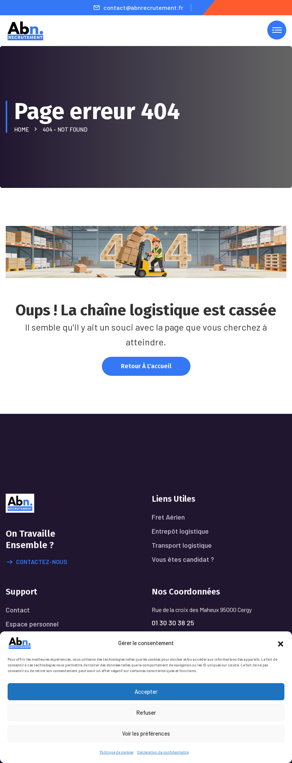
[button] (280, 643)
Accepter (146, 691)
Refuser (146, 712)
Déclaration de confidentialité (163, 752)
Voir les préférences (146, 733)
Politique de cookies (116, 752)
